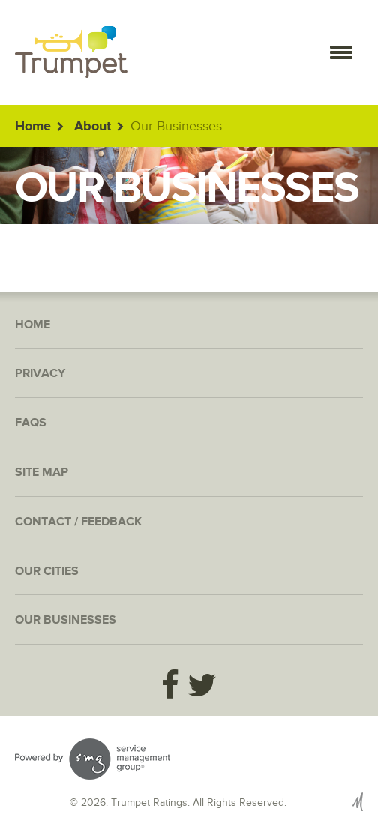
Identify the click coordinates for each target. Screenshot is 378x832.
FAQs (30, 423)
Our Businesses (65, 620)
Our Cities (47, 571)
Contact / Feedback (78, 522)
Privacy (40, 374)
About (92, 126)
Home (33, 126)
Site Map (41, 472)
